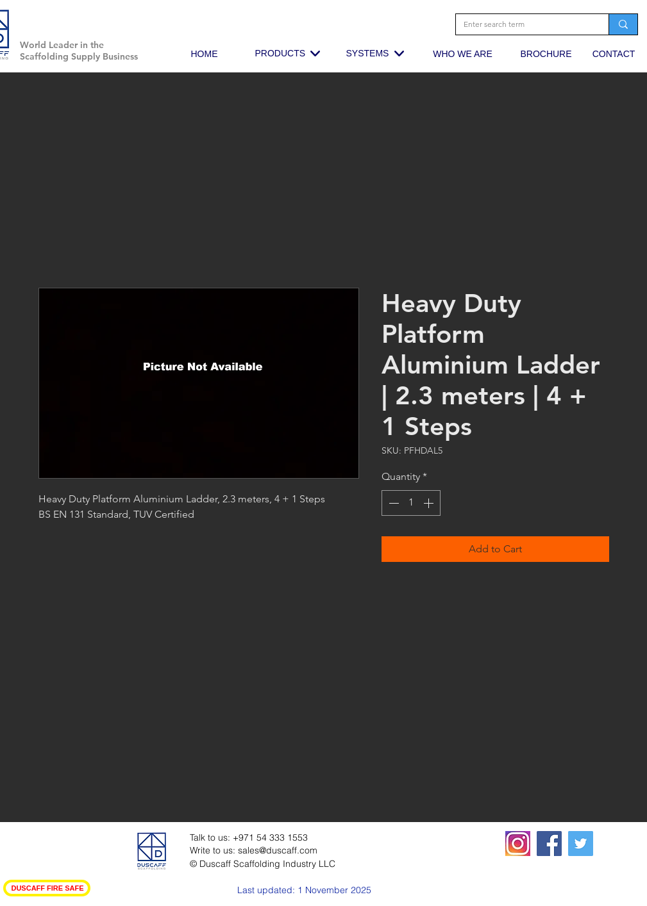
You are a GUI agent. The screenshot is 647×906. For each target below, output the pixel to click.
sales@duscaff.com (277, 850)
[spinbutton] (411, 503)
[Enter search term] (523, 24)
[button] (136, 22)
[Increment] (430, 503)
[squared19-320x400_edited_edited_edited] (517, 843)
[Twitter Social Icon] (580, 843)
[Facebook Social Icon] (549, 843)
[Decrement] (392, 503)
